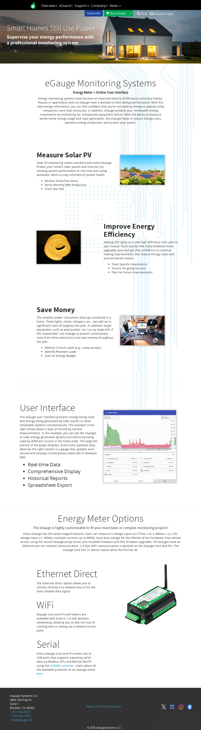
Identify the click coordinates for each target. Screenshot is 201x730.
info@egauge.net (21, 720)
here (40, 674)
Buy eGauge (116, 13)
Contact (116, 706)
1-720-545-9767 (20, 716)
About (91, 706)
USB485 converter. (62, 665)
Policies (103, 706)
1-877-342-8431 (20, 712)
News (115, 6)
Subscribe (93, 13)
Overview (49, 6)
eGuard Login (161, 14)
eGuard (66, 6)
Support (82, 6)
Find (142, 14)
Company (99, 6)
